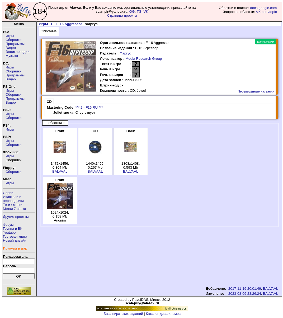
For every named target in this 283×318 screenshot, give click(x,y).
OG (132, 11)
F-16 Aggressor (69, 24)
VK (146, 11)
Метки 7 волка (14, 209)
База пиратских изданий (123, 314)
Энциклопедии (17, 52)
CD (49, 102)
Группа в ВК (12, 229)
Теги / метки (12, 205)
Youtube (9, 232)
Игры (10, 36)
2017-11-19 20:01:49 (244, 289)
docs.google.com (263, 8)
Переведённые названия (256, 91)
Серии (8, 193)
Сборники (13, 40)
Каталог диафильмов (163, 314)
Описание (49, 31)
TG (139, 11)
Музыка (12, 56)
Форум (8, 225)
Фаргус (125, 53)
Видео (11, 48)
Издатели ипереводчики (13, 199)
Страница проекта (122, 15)
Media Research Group (143, 59)
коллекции (265, 42)
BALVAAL (59, 171)
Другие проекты (16, 217)
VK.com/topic (266, 12)
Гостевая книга (15, 236)
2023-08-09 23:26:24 (244, 294)
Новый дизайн (14, 240)
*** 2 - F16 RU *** (89, 107)
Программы (15, 44)
